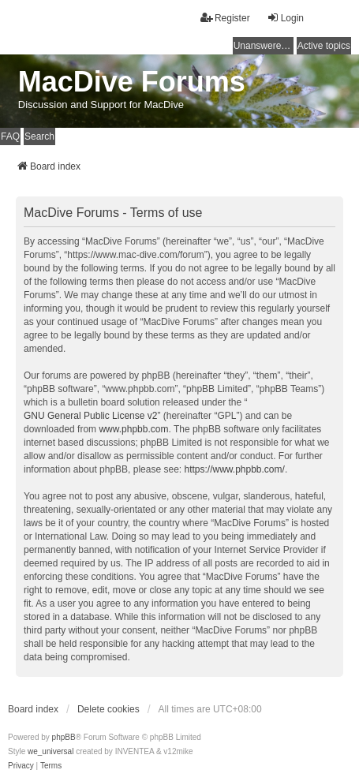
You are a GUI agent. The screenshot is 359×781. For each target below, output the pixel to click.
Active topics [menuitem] (323, 45)
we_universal (50, 751)
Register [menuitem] (225, 18)
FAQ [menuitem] (10, 136)
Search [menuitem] (39, 136)
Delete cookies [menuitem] (108, 709)
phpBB (64, 737)
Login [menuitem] (285, 18)
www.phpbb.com (133, 429)
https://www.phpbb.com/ (234, 469)
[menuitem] (21, 766)
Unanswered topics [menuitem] (264, 45)
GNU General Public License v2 (90, 415)
